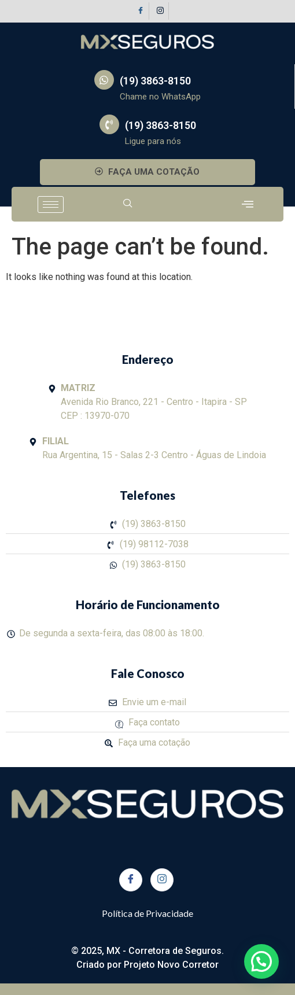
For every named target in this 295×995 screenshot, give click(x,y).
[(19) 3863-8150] (104, 80)
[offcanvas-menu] (247, 204)
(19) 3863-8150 (155, 81)
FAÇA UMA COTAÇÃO (147, 172)
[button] (261, 961)
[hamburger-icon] (51, 204)
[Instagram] (160, 11)
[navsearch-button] (128, 204)
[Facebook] (140, 11)
